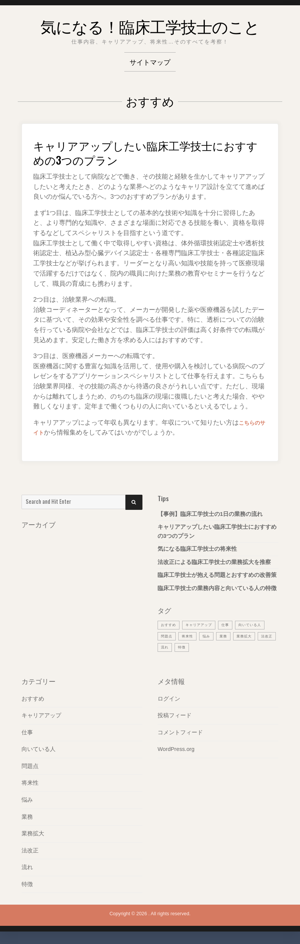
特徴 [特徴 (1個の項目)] (234, 647)
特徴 (27, 885)
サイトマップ (150, 62)
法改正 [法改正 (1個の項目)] (195, 647)
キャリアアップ (41, 716)
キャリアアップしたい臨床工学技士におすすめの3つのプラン (147, 151)
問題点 (30, 767)
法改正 (30, 851)
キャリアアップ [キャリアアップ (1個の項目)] (204, 624)
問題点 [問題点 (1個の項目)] (204, 636)
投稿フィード (175, 716)
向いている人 (39, 750)
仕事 (27, 734)
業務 (27, 818)
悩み (27, 801)
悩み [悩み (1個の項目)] (248, 636)
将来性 (30, 784)
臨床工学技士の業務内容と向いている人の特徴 (217, 588)
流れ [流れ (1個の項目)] (216, 647)
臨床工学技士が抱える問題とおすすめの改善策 (217, 575)
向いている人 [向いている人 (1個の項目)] (174, 636)
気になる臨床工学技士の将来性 (197, 549)
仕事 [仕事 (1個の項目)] (234, 624)
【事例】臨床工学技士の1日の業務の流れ (210, 514)
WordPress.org (176, 750)
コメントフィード (180, 734)
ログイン (169, 700)
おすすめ (33, 700)
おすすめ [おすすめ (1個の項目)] (170, 624)
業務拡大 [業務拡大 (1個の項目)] (170, 647)
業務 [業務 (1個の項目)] (266, 636)
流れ (27, 868)
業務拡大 (33, 835)
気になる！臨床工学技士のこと (150, 24)
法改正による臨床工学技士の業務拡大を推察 (214, 562)
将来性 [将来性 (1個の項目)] (227, 636)
